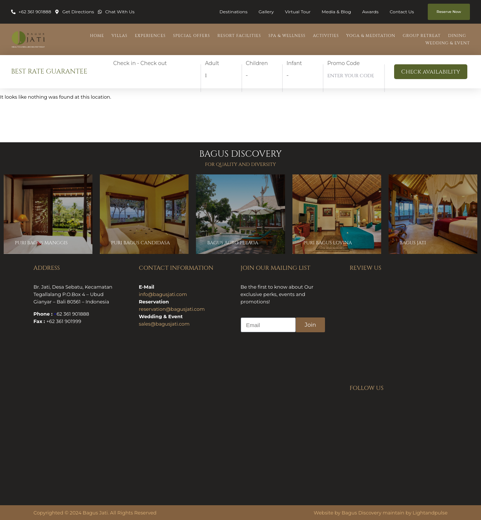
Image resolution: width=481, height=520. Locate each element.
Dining (457, 35)
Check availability (430, 72)
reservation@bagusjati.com (172, 309)
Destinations (233, 11)
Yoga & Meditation (370, 35)
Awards (370, 11)
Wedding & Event (448, 43)
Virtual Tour (298, 11)
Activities (326, 35)
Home (97, 35)
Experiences (150, 35)
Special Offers (191, 35)
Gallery (266, 11)
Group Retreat (422, 35)
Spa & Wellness (286, 35)
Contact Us (402, 11)
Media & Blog (336, 11)
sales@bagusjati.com (164, 324)
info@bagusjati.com (163, 294)
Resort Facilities (239, 35)
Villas (120, 35)
